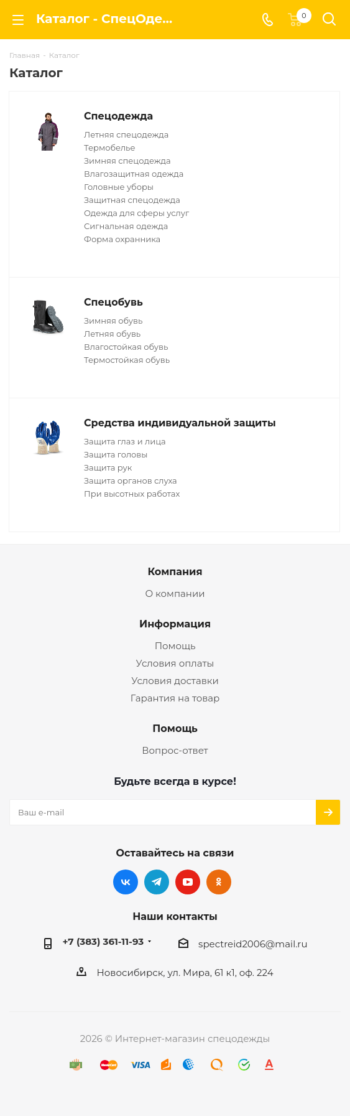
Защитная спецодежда (132, 200)
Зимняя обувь (113, 321)
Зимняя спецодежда (127, 161)
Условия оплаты (175, 663)
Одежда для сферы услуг (136, 213)
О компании (175, 593)
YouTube (187, 882)
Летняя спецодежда (126, 134)
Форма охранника (122, 239)
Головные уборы (119, 187)
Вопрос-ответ (175, 750)
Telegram (156, 882)
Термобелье (109, 147)
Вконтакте (125, 882)
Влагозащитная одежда (133, 174)
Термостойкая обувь (127, 360)
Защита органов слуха (130, 480)
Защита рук (108, 467)
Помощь (175, 646)
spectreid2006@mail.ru (252, 944)
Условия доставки (175, 681)
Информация (175, 623)
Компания (174, 571)
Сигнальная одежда (126, 226)
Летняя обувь (112, 334)
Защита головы (115, 454)
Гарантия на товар (175, 698)
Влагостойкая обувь (126, 347)
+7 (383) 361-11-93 (103, 941)
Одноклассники (218, 882)
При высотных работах (132, 494)
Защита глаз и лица (125, 441)
